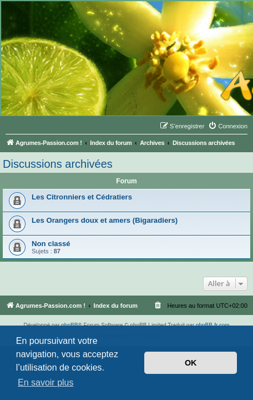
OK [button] (191, 362)
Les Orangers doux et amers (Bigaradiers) (105, 220)
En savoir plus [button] (46, 382)
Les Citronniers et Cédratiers (82, 197)
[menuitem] (227, 126)
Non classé (51, 243)
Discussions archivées (58, 164)
